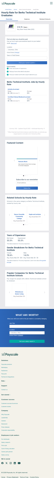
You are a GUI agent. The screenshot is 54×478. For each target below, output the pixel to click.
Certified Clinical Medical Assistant (19, 97)
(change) (16, 52)
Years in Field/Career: (13, 55)
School (15, 9)
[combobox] (27, 49)
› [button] (39, 160)
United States (8, 9)
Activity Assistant (13, 89)
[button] (9, 19)
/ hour (25, 27)
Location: (9, 47)
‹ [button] (14, 160)
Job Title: (12, 323)
